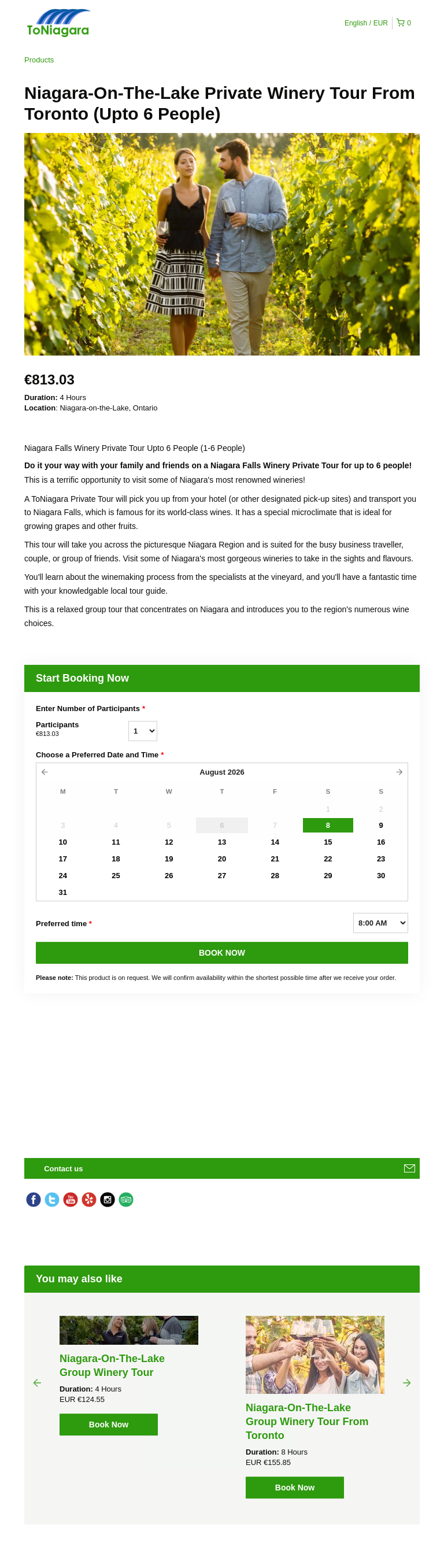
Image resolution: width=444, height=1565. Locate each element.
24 (63, 875)
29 (328, 875)
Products (39, 60)
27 (222, 875)
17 (63, 858)
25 (116, 875)
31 (63, 892)
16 (381, 842)
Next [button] (407, 1382)
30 (381, 875)
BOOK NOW (222, 952)
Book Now (108, 1424)
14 (275, 842)
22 (328, 858)
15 (328, 842)
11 (116, 842)
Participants (82, 729)
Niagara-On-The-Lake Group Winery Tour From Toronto (307, 1421)
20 (222, 858)
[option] (129, 1375)
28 (275, 875)
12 (169, 842)
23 (381, 858)
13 (222, 842)
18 (116, 858)
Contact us (63, 1168)
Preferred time (64, 924)
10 (63, 842)
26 (169, 875)
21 (275, 858)
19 (169, 858)
